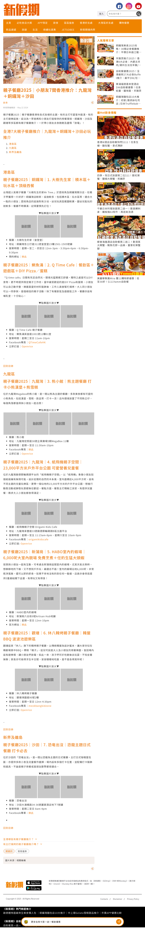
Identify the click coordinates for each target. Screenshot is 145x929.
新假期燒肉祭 (87, 29)
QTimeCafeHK (37, 342)
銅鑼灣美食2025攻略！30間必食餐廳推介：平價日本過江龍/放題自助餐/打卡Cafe (128, 49)
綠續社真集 (49, 29)
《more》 (56, 883)
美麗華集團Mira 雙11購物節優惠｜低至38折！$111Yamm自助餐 (118, 280)
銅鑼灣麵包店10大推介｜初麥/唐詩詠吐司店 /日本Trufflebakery (128, 100)
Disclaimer (117, 899)
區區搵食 (69, 22)
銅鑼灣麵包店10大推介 (52, 913)
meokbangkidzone (40, 705)
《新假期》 (96, 880)
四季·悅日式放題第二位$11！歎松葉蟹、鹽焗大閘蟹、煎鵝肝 (118, 177)
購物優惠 (124, 22)
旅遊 (24, 29)
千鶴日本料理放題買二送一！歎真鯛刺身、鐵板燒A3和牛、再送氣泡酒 (118, 210)
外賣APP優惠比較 (112, 913)
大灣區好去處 (106, 22)
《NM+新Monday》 (119, 880)
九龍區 (13, 148)
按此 (24, 256)
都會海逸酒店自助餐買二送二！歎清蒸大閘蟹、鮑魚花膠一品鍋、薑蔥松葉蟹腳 (118, 245)
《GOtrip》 (106, 880)
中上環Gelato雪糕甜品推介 (83, 913)
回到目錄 (8, 366)
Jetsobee (68, 29)
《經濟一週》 (88, 883)
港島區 (13, 143)
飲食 (55, 22)
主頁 (8, 22)
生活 (35, 29)
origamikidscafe (38, 539)
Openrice (27, 346)
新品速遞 (11, 29)
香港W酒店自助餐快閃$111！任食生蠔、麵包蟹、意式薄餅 (117, 143)
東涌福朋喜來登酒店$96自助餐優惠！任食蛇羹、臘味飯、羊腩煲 (128, 87)
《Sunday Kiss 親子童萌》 (72, 883)
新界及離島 (15, 152)
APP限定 (43, 22)
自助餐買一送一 (12, 925)
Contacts (104, 899)
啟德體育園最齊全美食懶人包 (19, 913)
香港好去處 (86, 22)
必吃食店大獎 (24, 22)
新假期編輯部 (9, 107)
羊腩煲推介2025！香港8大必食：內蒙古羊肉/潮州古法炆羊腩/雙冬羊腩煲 (128, 62)
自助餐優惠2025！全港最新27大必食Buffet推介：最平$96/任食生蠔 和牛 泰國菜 (128, 74)
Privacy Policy (133, 899)
